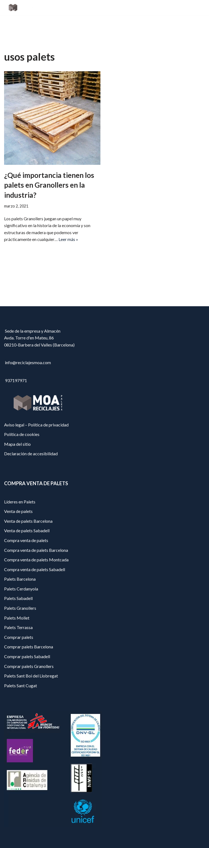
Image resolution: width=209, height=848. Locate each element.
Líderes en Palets (19, 501)
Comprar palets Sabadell (27, 656)
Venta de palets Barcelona (28, 521)
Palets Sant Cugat (20, 685)
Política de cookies (21, 434)
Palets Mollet (16, 617)
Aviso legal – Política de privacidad (36, 424)
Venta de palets (18, 511)
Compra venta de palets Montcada (36, 559)
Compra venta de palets (26, 540)
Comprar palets (18, 637)
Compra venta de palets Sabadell (34, 569)
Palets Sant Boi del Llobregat (31, 675)
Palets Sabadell (18, 598)
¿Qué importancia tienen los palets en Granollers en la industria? (49, 185)
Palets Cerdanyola (21, 588)
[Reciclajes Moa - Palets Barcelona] (20, 7)
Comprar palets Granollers (29, 666)
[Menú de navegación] (198, 7)
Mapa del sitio (17, 444)
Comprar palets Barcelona (28, 646)
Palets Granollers (20, 608)
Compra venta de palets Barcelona (36, 550)
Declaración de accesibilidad (31, 453)
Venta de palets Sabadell (27, 530)
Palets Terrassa (18, 627)
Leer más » (68, 239)
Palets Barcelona (20, 578)
